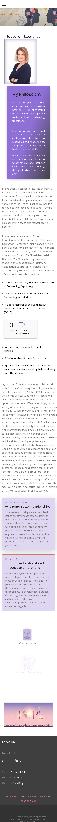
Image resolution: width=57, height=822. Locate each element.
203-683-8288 (18, 772)
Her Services (29, 796)
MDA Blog (45, 796)
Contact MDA (28, 801)
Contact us (16, 777)
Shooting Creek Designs (24, 819)
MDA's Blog (17, 783)
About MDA (12, 796)
